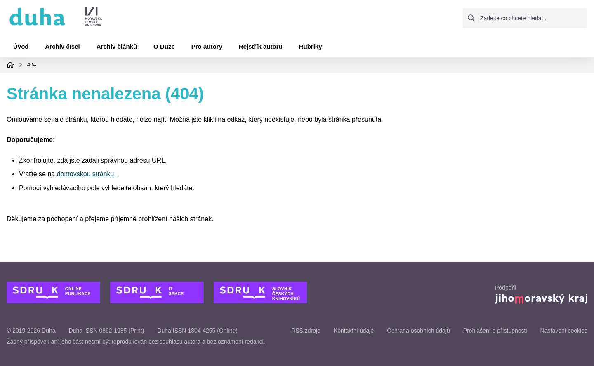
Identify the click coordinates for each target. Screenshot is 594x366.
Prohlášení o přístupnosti (495, 330)
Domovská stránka (10, 64)
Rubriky (310, 46)
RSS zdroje (306, 330)
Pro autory (206, 46)
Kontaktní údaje (354, 330)
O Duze (164, 46)
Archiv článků (117, 46)
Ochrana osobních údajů (418, 330)
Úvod (21, 46)
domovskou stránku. (86, 173)
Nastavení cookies (563, 330)
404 (31, 64)
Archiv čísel (62, 46)
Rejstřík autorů (261, 46)
